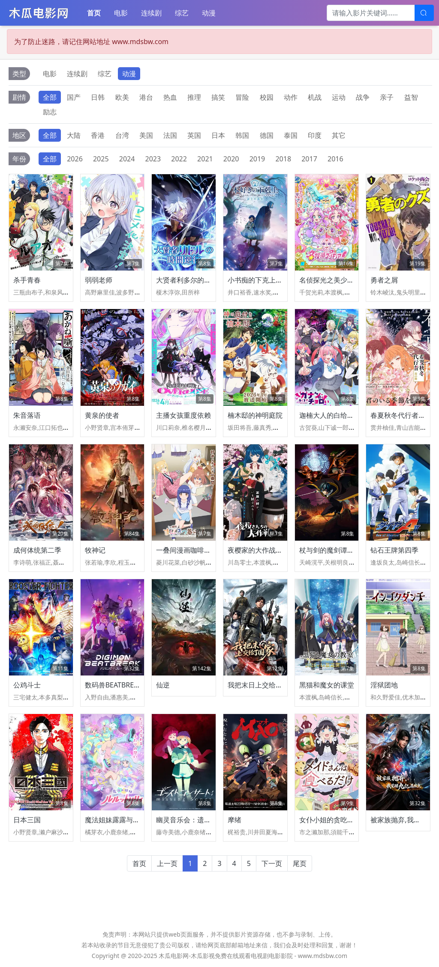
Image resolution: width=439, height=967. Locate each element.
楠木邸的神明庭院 (255, 415)
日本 (218, 135)
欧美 (122, 97)
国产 (74, 97)
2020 (231, 159)
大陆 (74, 135)
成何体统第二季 (37, 550)
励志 (50, 111)
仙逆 (163, 685)
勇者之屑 (384, 280)
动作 (291, 97)
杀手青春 (27, 280)
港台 (146, 97)
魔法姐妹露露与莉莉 (116, 819)
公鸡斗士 (27, 685)
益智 (411, 97)
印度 (315, 135)
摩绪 (234, 819)
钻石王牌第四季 (394, 550)
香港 (98, 135)
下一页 (272, 863)
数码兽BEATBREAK (114, 685)
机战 (315, 97)
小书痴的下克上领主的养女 (269, 280)
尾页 (300, 863)
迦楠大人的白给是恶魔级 (337, 415)
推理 (194, 97)
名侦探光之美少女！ (330, 280)
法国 (170, 135)
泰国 (291, 135)
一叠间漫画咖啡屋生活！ (194, 550)
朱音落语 (27, 415)
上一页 (167, 863)
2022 (179, 159)
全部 (50, 97)
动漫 (209, 13)
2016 (335, 159)
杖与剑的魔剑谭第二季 (333, 550)
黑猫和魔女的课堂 (326, 685)
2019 (257, 159)
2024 (127, 159)
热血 (170, 97)
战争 (363, 97)
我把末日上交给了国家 (262, 685)
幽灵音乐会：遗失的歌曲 (194, 819)
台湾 (122, 135)
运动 (339, 97)
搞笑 (218, 97)
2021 (205, 159)
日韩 (98, 97)
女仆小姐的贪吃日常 (330, 819)
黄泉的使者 (102, 415)
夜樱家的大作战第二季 (262, 550)
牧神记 (95, 550)
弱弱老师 (98, 280)
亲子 (387, 97)
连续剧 (151, 13)
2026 (75, 159)
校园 (267, 97)
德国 (267, 135)
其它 (339, 135)
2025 (101, 159)
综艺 (182, 13)
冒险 (242, 97)
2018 (283, 159)
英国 (194, 135)
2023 (153, 159)
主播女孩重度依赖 (183, 415)
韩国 (242, 135)
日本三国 (27, 819)
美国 (146, 135)
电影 (121, 13)
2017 (309, 159)
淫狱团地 (384, 685)
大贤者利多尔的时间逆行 (194, 280)
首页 (94, 13)
